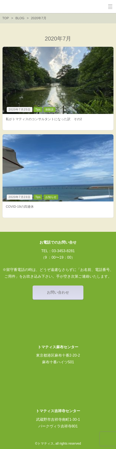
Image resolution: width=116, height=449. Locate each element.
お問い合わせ (58, 292)
